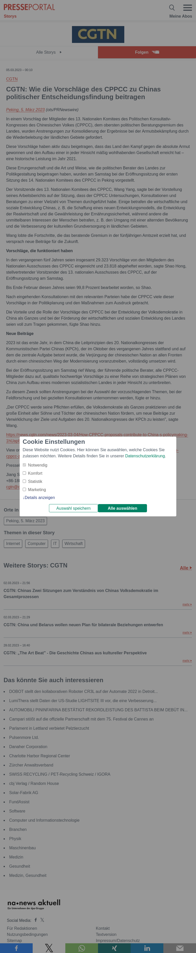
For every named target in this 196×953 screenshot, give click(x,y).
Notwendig (37, 465)
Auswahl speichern (73, 508)
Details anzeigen (40, 497)
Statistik (35, 481)
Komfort (35, 473)
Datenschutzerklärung (145, 456)
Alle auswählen (122, 508)
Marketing (37, 489)
